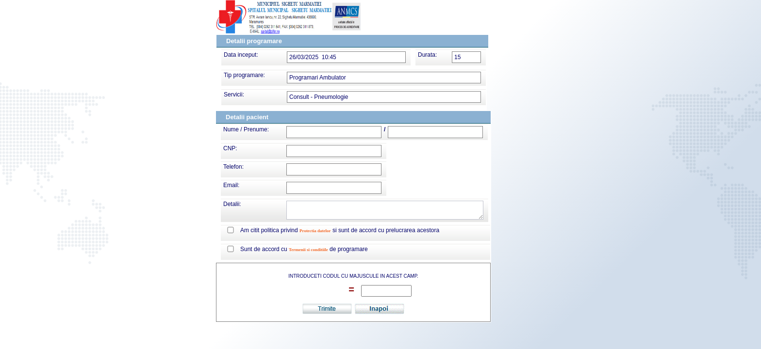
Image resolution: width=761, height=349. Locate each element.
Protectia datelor (315, 230)
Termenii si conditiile (308, 249)
